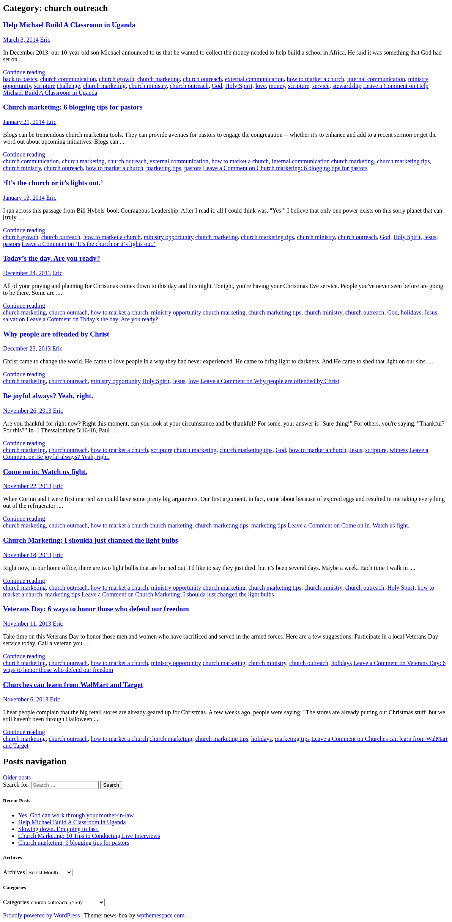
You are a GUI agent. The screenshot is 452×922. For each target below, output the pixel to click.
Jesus (430, 237)
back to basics (20, 79)
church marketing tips (403, 161)
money (277, 86)
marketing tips (163, 168)
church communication (68, 79)
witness (398, 450)
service (320, 86)
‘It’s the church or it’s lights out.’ (53, 183)
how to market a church (315, 79)
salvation (14, 319)
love (260, 86)
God (217, 86)
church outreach (202, 79)
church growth (116, 79)
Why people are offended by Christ (56, 334)
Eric (45, 39)
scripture (44, 86)
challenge (68, 86)
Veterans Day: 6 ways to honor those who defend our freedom (96, 609)
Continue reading (24, 72)
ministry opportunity (169, 237)
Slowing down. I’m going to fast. (58, 829)
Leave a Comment (285, 168)
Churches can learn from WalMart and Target (73, 685)
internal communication (376, 79)
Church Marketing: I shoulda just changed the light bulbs (90, 540)
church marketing (158, 79)
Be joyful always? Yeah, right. (48, 396)
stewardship (346, 86)
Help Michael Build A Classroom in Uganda (69, 25)
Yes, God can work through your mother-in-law (76, 815)
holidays (411, 312)
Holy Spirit (238, 86)
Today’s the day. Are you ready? (51, 258)
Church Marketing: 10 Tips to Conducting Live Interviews (89, 836)
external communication (254, 79)
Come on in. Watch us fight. (45, 472)
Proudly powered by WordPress (42, 915)
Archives (14, 872)
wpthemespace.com (160, 915)
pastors (192, 168)
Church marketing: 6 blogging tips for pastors (72, 107)
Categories (16, 902)
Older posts (17, 777)
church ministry (148, 86)
